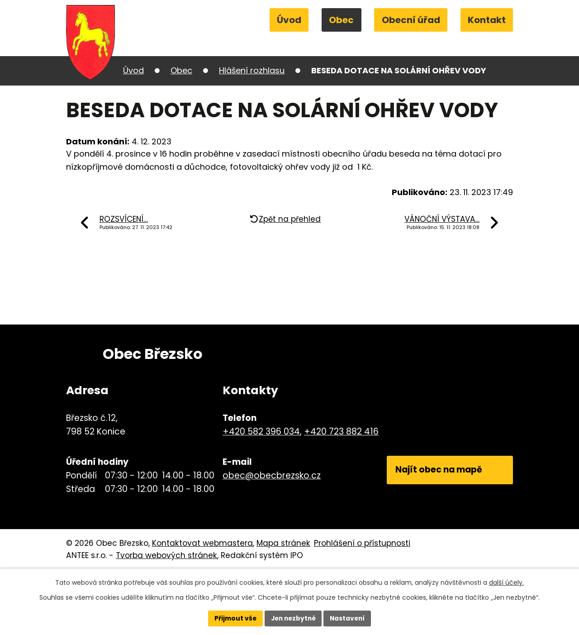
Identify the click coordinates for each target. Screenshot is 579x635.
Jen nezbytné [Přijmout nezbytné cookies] (293, 618)
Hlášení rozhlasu (252, 70)
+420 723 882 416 (340, 431)
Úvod (289, 20)
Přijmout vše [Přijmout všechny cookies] (233, 618)
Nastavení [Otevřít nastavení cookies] (349, 618)
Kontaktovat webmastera (202, 543)
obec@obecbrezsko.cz (270, 475)
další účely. (506, 582)
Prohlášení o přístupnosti (362, 543)
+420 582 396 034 (260, 431)
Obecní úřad (411, 20)
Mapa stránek (283, 543)
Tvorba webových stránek (166, 555)
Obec (341, 20)
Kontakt (487, 20)
